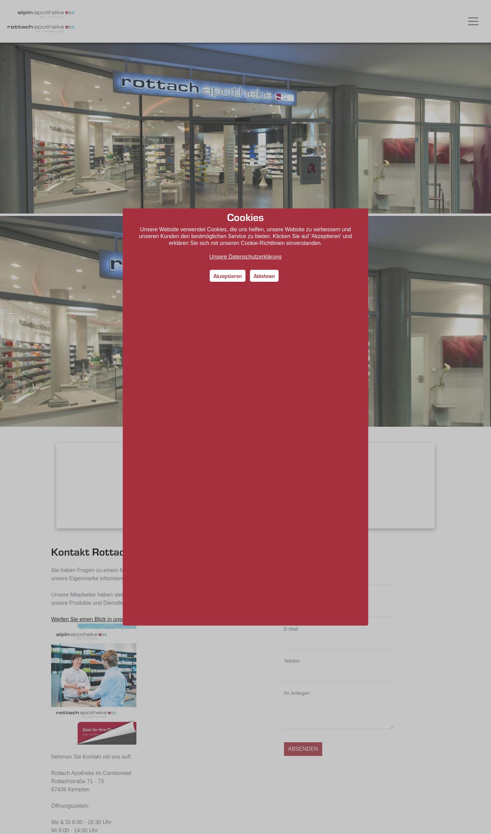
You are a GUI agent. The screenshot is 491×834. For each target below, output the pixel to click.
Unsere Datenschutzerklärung (245, 257)
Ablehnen (264, 275)
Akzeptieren (227, 275)
